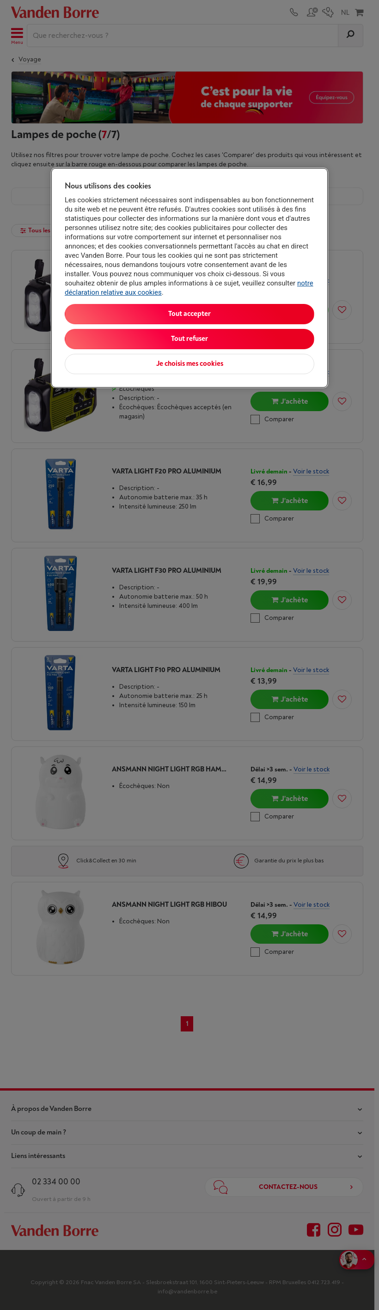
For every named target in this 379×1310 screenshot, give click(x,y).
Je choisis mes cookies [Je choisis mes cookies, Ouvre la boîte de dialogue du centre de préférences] (189, 363)
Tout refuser (189, 338)
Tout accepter (189, 313)
